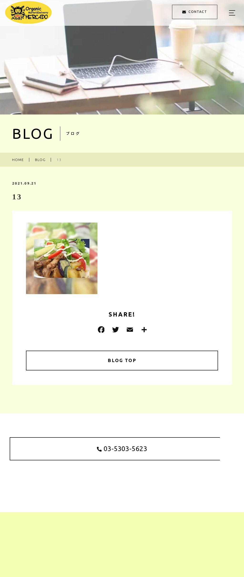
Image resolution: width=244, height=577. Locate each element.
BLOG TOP (122, 360)
